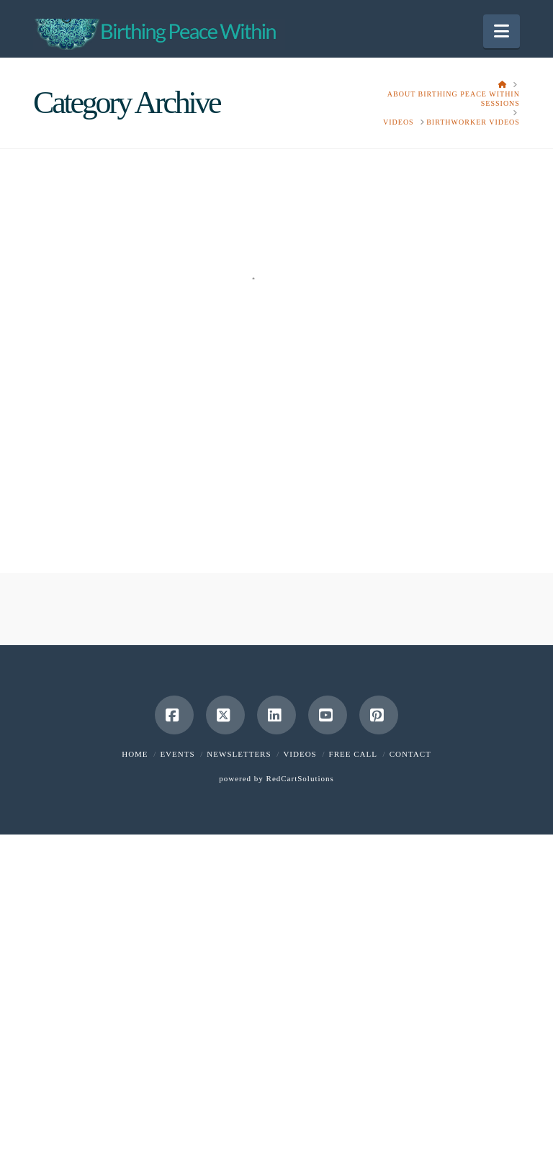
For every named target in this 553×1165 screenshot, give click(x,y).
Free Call (353, 754)
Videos (299, 754)
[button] (501, 31)
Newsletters (239, 754)
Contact (410, 754)
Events (177, 754)
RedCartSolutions (300, 778)
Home (135, 754)
